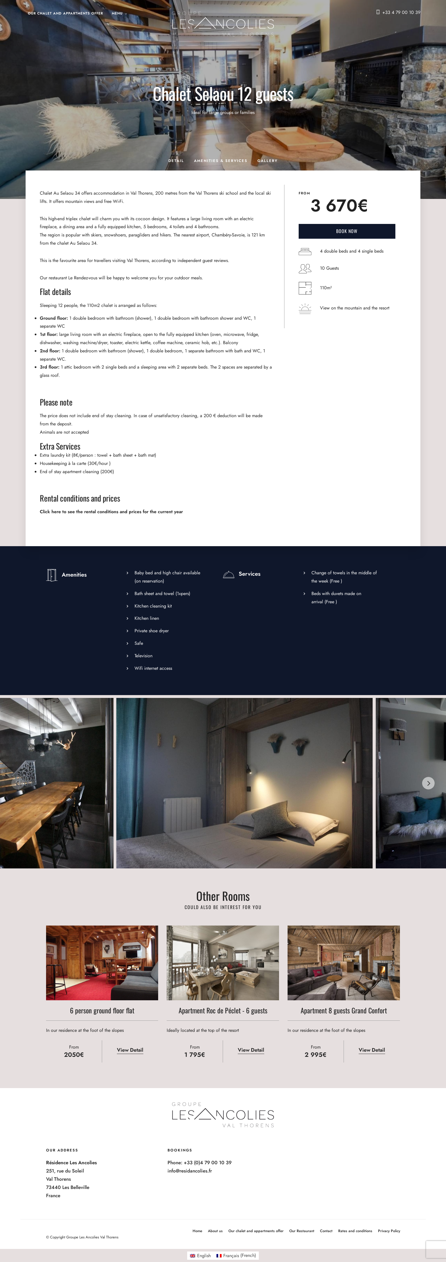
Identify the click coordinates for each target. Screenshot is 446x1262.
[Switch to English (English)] (200, 1255)
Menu (117, 13)
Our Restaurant (301, 1231)
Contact (326, 1231)
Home (197, 1231)
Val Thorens (141, 193)
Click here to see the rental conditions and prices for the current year (111, 511)
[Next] (428, 783)
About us (215, 1231)
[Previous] (17, 783)
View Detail (130, 1050)
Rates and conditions (355, 1231)
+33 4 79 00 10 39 (401, 12)
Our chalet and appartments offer (65, 13)
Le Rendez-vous (82, 278)
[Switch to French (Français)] (236, 1255)
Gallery (267, 160)
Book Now (347, 231)
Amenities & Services (220, 160)
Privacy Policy (389, 1231)
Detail (176, 160)
